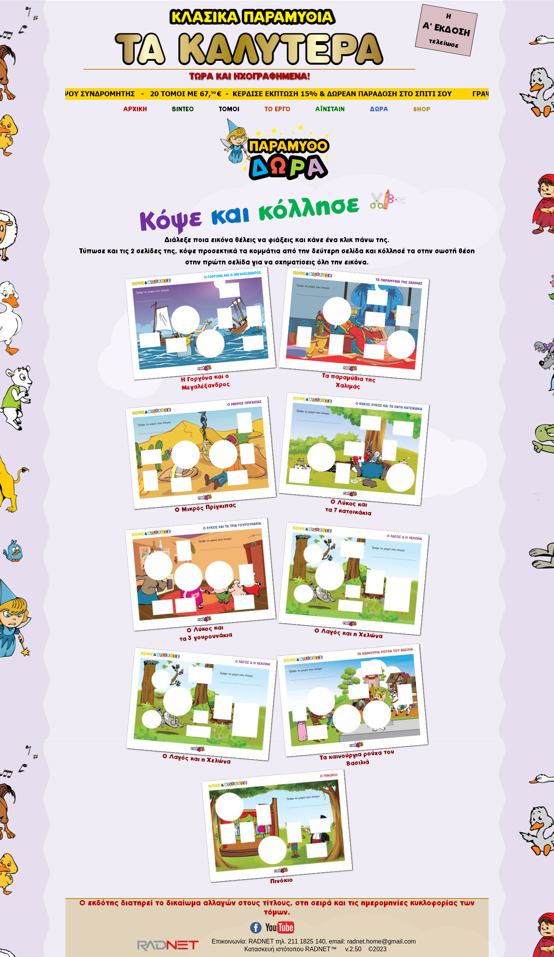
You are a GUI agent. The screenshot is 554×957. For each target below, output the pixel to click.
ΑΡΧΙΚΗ (135, 110)
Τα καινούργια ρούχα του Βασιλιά (357, 757)
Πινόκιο (281, 881)
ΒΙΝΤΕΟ (183, 110)
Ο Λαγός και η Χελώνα (348, 633)
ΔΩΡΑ (379, 110)
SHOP (422, 110)
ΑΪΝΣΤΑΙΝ (330, 110)
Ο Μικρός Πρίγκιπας (205, 508)
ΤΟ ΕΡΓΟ (277, 110)
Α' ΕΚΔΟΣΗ (446, 29)
